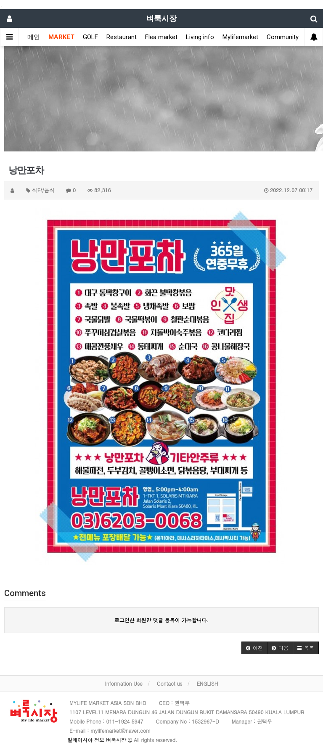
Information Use (124, 683)
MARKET (61, 37)
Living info (200, 37)
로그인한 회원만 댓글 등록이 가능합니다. (161, 619)
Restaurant (121, 37)
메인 (33, 37)
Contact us (170, 683)
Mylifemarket (240, 37)
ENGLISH (207, 683)
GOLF (90, 37)
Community (283, 37)
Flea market (161, 37)
